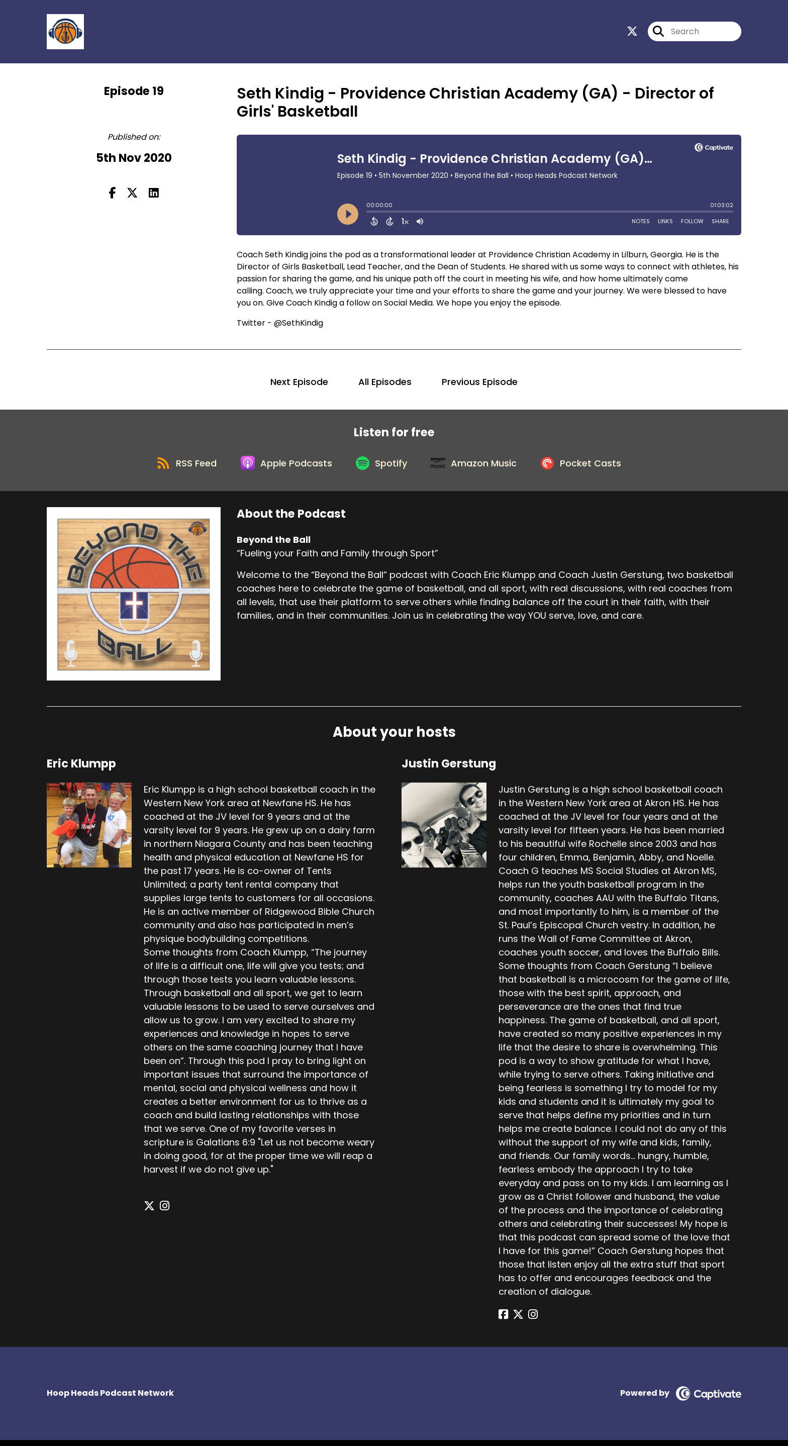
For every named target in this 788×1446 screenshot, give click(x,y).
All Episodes (385, 383)
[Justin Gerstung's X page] (515, 1321)
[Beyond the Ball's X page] (632, 33)
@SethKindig (298, 325)
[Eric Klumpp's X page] (149, 1212)
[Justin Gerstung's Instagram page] (528, 1321)
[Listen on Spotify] (382, 468)
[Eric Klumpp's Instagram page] (161, 1212)
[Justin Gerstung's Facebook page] (503, 1321)
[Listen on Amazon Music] (477, 468)
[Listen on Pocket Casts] (588, 468)
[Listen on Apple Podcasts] (283, 468)
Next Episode (299, 383)
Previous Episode (480, 383)
